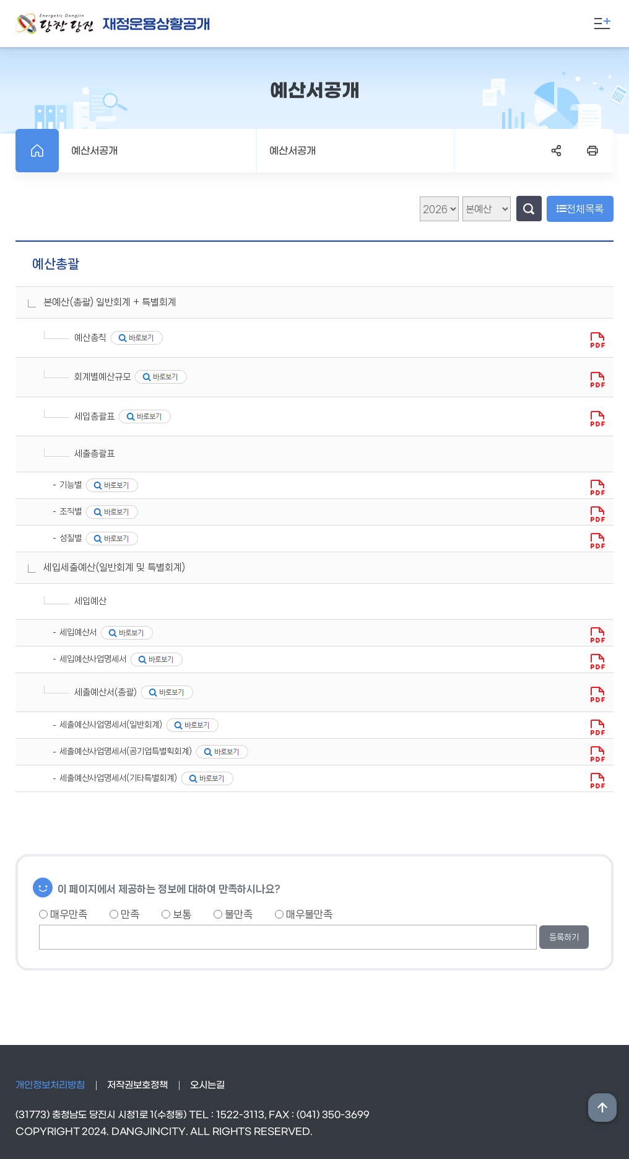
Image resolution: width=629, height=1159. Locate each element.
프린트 (592, 150)
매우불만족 (303, 914)
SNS (556, 150)
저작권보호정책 (137, 1085)
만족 (124, 914)
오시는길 (207, 1085)
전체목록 (580, 208)
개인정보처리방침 (50, 1085)
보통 (176, 914)
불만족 (233, 914)
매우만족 (63, 914)
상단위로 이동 (602, 1107)
